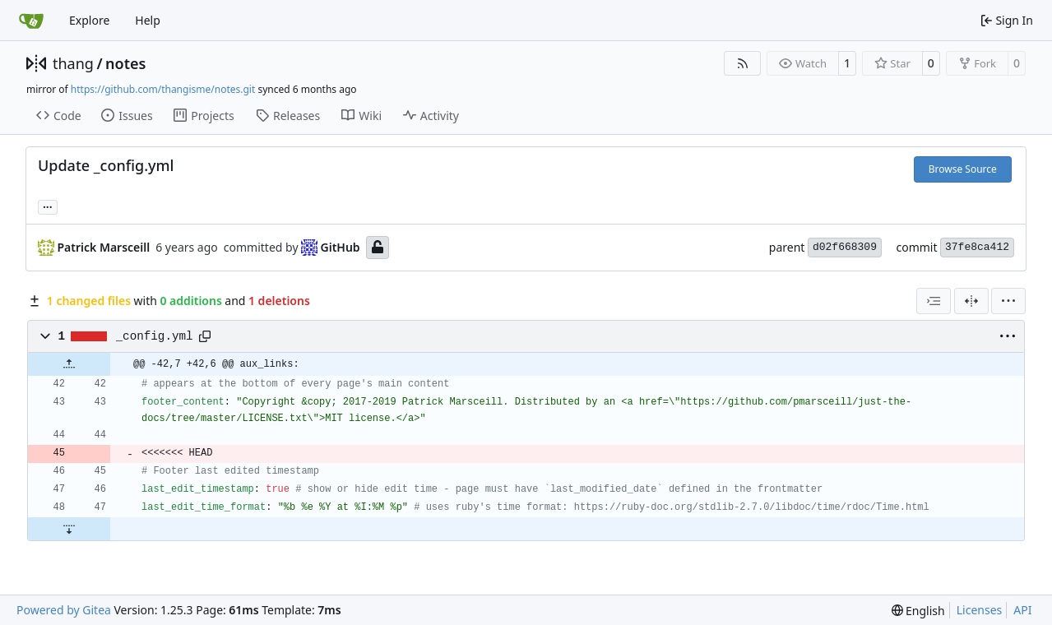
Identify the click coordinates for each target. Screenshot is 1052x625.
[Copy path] (204, 336)
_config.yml (154, 336)
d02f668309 (845, 247)
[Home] (31, 20)
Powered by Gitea (63, 610)
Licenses (980, 610)
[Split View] (971, 301)
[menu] (1008, 301)
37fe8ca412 (977, 247)
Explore (89, 20)
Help (147, 20)
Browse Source (963, 169)
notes (125, 63)
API (1022, 610)
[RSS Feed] (743, 63)
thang (73, 63)
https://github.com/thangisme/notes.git (163, 89)
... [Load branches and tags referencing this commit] (48, 205)
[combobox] (933, 301)
